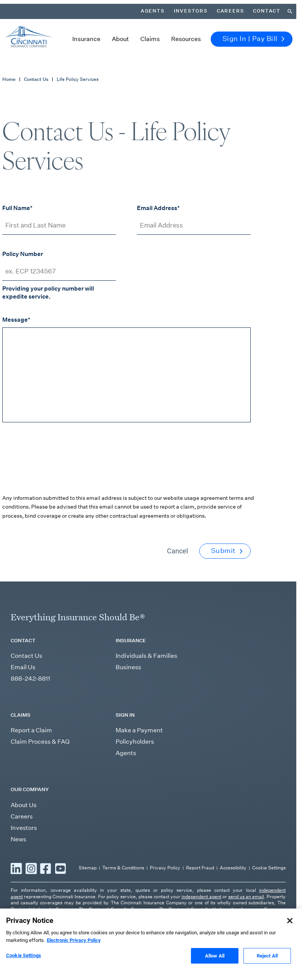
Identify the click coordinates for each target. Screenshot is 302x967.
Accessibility (233, 867)
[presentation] (60, 464)
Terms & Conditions (123, 867)
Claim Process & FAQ (40, 741)
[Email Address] (194, 225)
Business (128, 667)
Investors (191, 11)
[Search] (289, 11)
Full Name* (17, 208)
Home (9, 79)
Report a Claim (31, 730)
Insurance (86, 39)
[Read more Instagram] (31, 868)
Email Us (23, 667)
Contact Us (36, 79)
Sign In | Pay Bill (254, 39)
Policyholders (135, 741)
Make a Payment (139, 730)
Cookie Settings (269, 867)
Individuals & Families (146, 655)
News (18, 839)
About (120, 39)
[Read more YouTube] (60, 868)
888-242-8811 (30, 678)
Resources (186, 39)
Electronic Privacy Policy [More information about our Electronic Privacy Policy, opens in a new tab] (74, 947)
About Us (24, 805)
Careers (230, 11)
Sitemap (88, 867)
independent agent (201, 896)
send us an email (246, 896)
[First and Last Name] (59, 225)
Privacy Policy (165, 867)
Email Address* (158, 208)
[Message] (126, 374)
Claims (150, 39)
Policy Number (22, 254)
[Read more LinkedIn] (16, 868)
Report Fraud (200, 867)
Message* (16, 319)
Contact (267, 11)
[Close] (289, 927)
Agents (153, 11)
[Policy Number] (59, 271)
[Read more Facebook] (45, 868)
